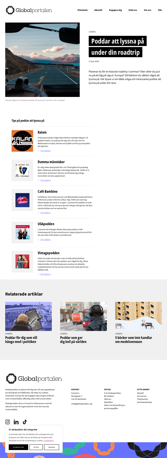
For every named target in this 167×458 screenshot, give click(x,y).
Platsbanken (142, 399)
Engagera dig (115, 10)
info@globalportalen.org (81, 403)
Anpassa (51, 447)
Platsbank (82, 10)
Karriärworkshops (144, 402)
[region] (34, 439)
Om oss (147, 10)
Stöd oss (133, 10)
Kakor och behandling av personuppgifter (114, 407)
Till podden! (44, 150)
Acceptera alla (18, 447)
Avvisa (36, 447)
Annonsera (141, 396)
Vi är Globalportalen (112, 393)
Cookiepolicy (49, 440)
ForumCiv (29, 403)
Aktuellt (98, 10)
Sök (160, 10)
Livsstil (92, 31)
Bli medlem (109, 396)
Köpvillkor (108, 402)
